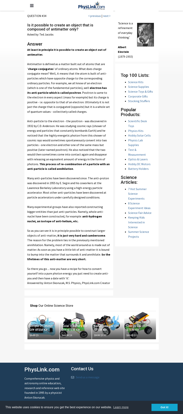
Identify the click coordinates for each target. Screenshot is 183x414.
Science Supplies (138, 87)
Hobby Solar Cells (139, 135)
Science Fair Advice (139, 213)
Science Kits (135, 82)
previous (94, 16)
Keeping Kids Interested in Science (136, 222)
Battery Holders (138, 169)
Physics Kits (135, 131)
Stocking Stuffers (139, 101)
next (106, 16)
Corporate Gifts (138, 96)
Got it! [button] (164, 407)
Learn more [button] (121, 407)
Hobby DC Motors (139, 164)
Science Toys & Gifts (140, 91)
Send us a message (87, 377)
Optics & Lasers (138, 159)
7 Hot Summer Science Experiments (137, 193)
